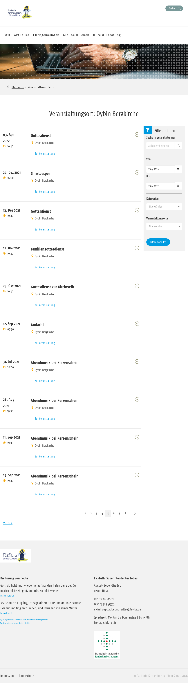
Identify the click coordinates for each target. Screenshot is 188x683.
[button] (164, 206)
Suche (172, 8)
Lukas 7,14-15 (6, 613)
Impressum (7, 676)
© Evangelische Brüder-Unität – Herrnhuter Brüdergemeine (24, 619)
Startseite (18, 87)
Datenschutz (26, 676)
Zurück (7, 523)
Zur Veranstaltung (45, 154)
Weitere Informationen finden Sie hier (15, 623)
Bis (148, 176)
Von (148, 159)
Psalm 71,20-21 (7, 595)
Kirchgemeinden (46, 35)
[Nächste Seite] (135, 513)
